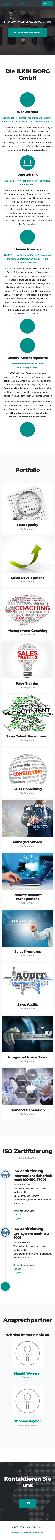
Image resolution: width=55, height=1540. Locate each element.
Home (15, 1533)
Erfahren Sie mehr (27, 32)
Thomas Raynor (27, 1421)
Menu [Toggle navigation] (47, 4)
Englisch (17, 1218)
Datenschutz (25, 1533)
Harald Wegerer (27, 1373)
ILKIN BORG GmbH (13, 4)
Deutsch (17, 1215)
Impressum (37, 1533)
